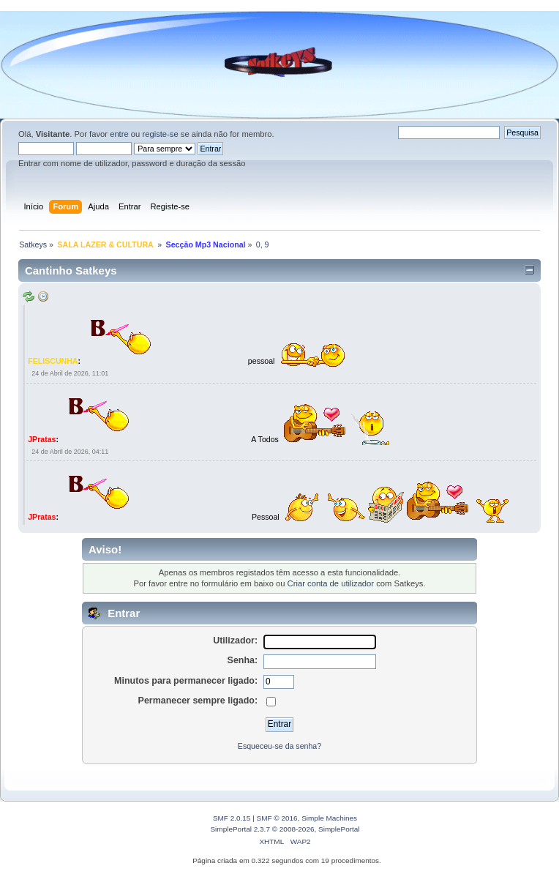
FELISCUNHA (53, 360)
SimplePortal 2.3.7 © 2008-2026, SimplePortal (284, 829)
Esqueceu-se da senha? (279, 746)
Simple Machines (329, 818)
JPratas (42, 438)
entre (119, 134)
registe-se (160, 134)
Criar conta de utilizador (331, 583)
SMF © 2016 (277, 818)
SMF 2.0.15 (232, 818)
